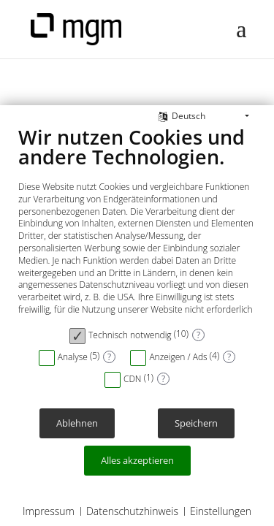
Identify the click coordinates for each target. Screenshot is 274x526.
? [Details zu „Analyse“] (109, 357)
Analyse (73, 357)
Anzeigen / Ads (178, 357)
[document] (137, 222)
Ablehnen (77, 423)
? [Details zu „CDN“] (163, 379)
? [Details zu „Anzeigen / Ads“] (229, 357)
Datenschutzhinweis (132, 511)
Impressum (49, 511)
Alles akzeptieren (137, 460)
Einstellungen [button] (220, 511)
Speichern (196, 423)
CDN (132, 379)
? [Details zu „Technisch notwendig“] (198, 335)
